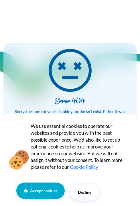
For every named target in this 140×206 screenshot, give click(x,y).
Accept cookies (43, 190)
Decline (84, 192)
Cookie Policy (83, 167)
